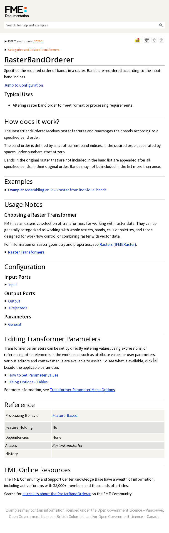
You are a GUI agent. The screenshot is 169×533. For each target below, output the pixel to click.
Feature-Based (64, 415)
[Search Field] (84, 25)
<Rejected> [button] (16, 307)
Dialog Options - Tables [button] (26, 381)
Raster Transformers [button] (24, 252)
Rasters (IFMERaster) (117, 244)
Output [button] (12, 301)
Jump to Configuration (23, 85)
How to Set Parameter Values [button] (31, 375)
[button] (161, 25)
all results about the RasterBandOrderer (56, 493)
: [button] (24, 41)
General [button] (13, 324)
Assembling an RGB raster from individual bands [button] (56, 189)
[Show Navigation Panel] (162, 10)
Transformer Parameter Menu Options (82, 389)
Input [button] (11, 284)
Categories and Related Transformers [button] (32, 50)
